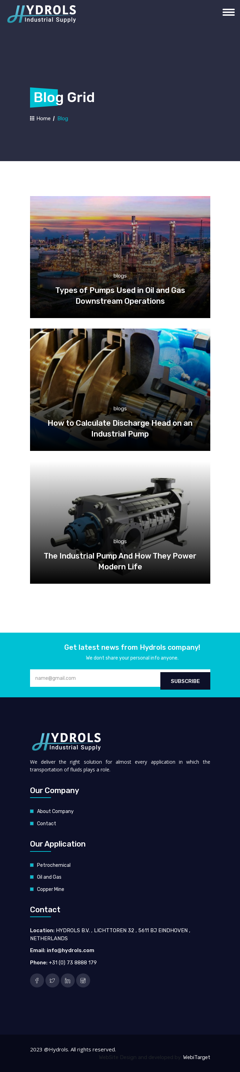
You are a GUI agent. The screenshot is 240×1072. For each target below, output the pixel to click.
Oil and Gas (49, 877)
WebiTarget (196, 1057)
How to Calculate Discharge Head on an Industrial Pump (120, 428)
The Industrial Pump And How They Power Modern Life (120, 561)
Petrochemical (54, 865)
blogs (120, 276)
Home (40, 118)
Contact (46, 824)
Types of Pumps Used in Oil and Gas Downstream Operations (120, 296)
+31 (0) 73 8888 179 (73, 962)
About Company (55, 811)
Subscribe (185, 681)
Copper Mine (50, 889)
